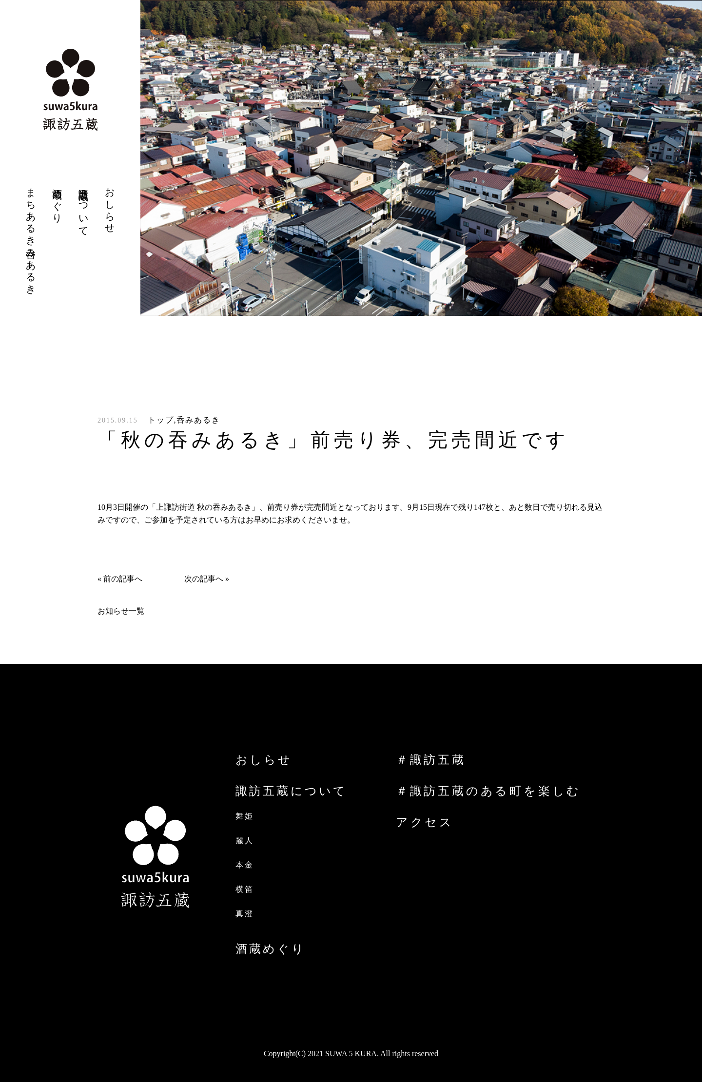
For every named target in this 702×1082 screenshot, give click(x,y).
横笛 (244, 889)
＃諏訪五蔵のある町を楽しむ (488, 791)
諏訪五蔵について (291, 791)
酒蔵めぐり (270, 949)
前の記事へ (122, 579)
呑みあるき (198, 420)
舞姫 (244, 816)
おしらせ (263, 760)
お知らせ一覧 (121, 611)
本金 (244, 865)
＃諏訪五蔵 (431, 760)
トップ (161, 420)
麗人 (244, 840)
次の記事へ (203, 579)
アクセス (425, 822)
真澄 (244, 913)
